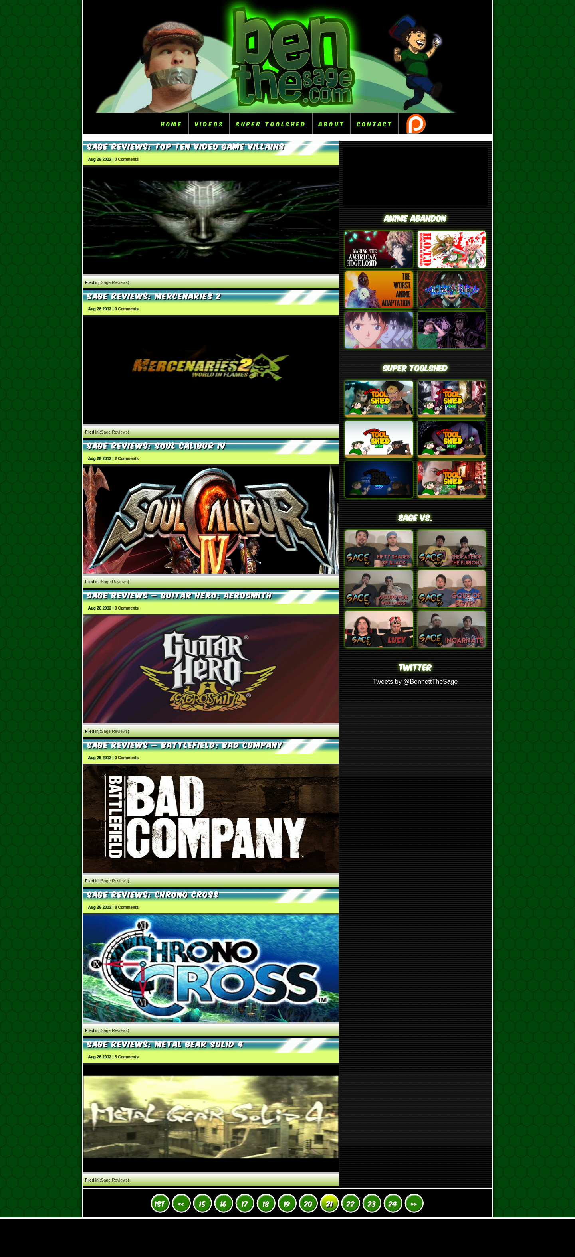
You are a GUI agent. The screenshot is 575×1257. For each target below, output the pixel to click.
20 (308, 1203)
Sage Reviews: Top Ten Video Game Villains (185, 145)
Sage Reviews (114, 282)
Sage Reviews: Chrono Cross (153, 893)
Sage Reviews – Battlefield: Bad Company (185, 744)
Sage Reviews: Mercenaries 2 (154, 295)
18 (266, 1203)
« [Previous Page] (181, 1203)
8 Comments (127, 907)
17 (245, 1203)
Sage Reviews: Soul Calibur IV (156, 444)
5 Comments (127, 1057)
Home (172, 123)
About (332, 123)
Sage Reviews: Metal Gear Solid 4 (165, 1043)
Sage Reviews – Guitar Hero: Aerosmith (179, 594)
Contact (375, 123)
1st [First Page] (160, 1203)
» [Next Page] (414, 1203)
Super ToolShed (271, 123)
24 (393, 1203)
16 (223, 1203)
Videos (209, 123)
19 (287, 1203)
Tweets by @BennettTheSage (415, 681)
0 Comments (127, 159)
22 (351, 1203)
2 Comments (127, 458)
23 (372, 1203)
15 (202, 1203)
